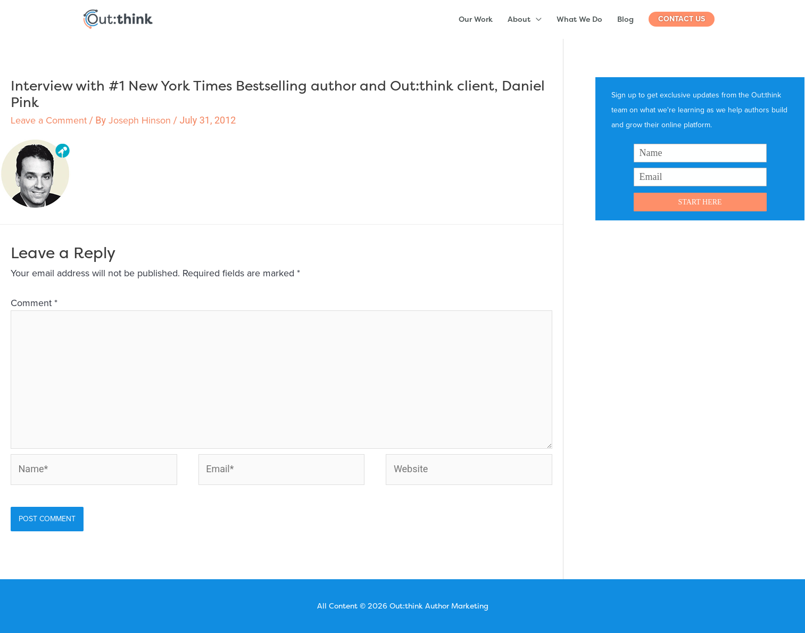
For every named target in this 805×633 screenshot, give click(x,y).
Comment (34, 303)
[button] (682, 19)
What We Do (579, 19)
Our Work (476, 19)
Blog (625, 19)
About (519, 19)
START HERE (699, 202)
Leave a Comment (49, 120)
